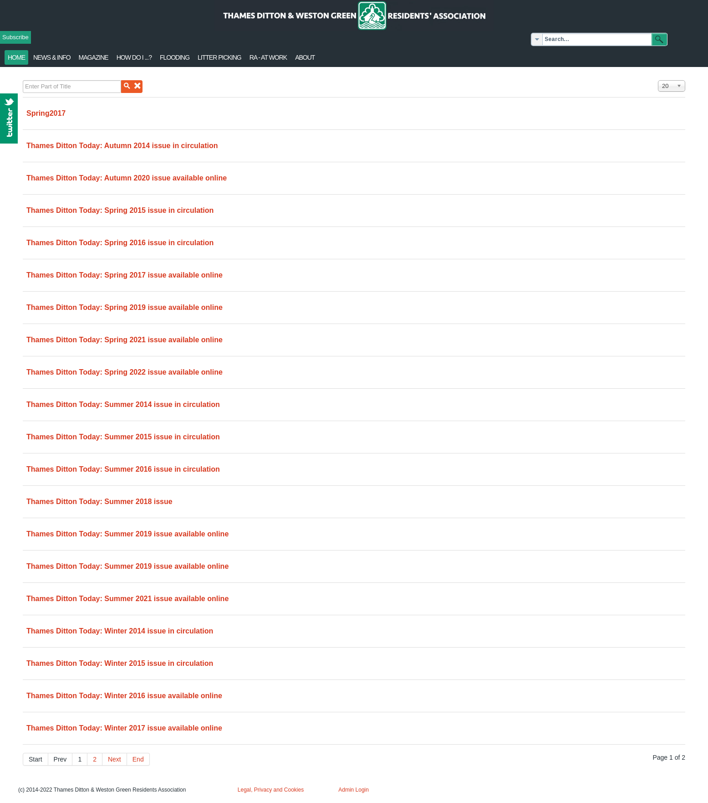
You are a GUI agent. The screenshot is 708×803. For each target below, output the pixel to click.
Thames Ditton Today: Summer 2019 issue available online (127, 534)
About (305, 57)
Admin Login (353, 790)
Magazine (93, 57)
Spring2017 (46, 113)
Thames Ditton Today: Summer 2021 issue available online (127, 598)
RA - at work (268, 57)
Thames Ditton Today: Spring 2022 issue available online (124, 372)
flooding (174, 57)
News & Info (52, 57)
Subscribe (15, 37)
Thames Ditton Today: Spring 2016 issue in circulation (120, 243)
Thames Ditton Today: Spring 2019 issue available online (124, 307)
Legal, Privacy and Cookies (271, 790)
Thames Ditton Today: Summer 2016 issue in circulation (123, 469)
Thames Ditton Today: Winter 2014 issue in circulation (119, 631)
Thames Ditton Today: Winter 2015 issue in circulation (119, 663)
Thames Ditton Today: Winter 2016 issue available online (124, 696)
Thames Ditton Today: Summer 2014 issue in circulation (123, 404)
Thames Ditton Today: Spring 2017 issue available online (124, 275)
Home (16, 57)
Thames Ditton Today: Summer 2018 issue (99, 501)
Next (114, 759)
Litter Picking (219, 57)
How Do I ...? (134, 57)
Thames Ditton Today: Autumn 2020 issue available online (126, 178)
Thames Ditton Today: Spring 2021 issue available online (124, 340)
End (138, 759)
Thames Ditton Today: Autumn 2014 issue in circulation (122, 145)
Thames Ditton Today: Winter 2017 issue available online (124, 728)
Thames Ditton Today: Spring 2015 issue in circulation (120, 210)
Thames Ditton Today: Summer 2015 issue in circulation (123, 437)
